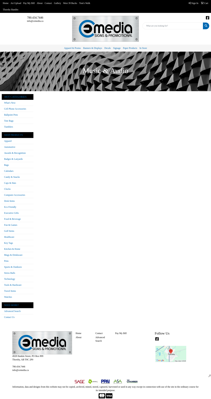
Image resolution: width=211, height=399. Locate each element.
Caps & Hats (10, 183)
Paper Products (130, 48)
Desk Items (9, 201)
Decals (107, 48)
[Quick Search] (172, 26)
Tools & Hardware (13, 285)
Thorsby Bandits (10, 9)
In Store (143, 48)
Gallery (57, 3)
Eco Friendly (10, 207)
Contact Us (9, 317)
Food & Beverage (12, 219)
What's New (10, 103)
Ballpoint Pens (11, 115)
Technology (9, 279)
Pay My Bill (29, 3)
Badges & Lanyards (13, 159)
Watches (8, 297)
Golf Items (9, 231)
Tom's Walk (84, 3)
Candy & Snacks (12, 177)
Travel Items (10, 291)
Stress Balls (9, 273)
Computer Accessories (14, 195)
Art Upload (16, 3)
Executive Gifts (11, 213)
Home (5, 3)
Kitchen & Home (12, 249)
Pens (6, 261)
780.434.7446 (35, 17)
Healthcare (9, 237)
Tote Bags (8, 121)
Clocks (7, 189)
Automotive (9, 147)
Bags (6, 165)
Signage (117, 48)
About (40, 3)
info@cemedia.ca (35, 21)
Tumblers (8, 127)
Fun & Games (10, 225)
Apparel (8, 141)
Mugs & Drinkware (13, 255)
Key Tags (8, 243)
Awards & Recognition (15, 153)
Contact (48, 3)
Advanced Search (12, 311)
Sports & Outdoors (13, 267)
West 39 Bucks (70, 3)
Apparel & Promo (72, 48)
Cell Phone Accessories (15, 109)
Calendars (8, 171)
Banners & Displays (92, 48)
